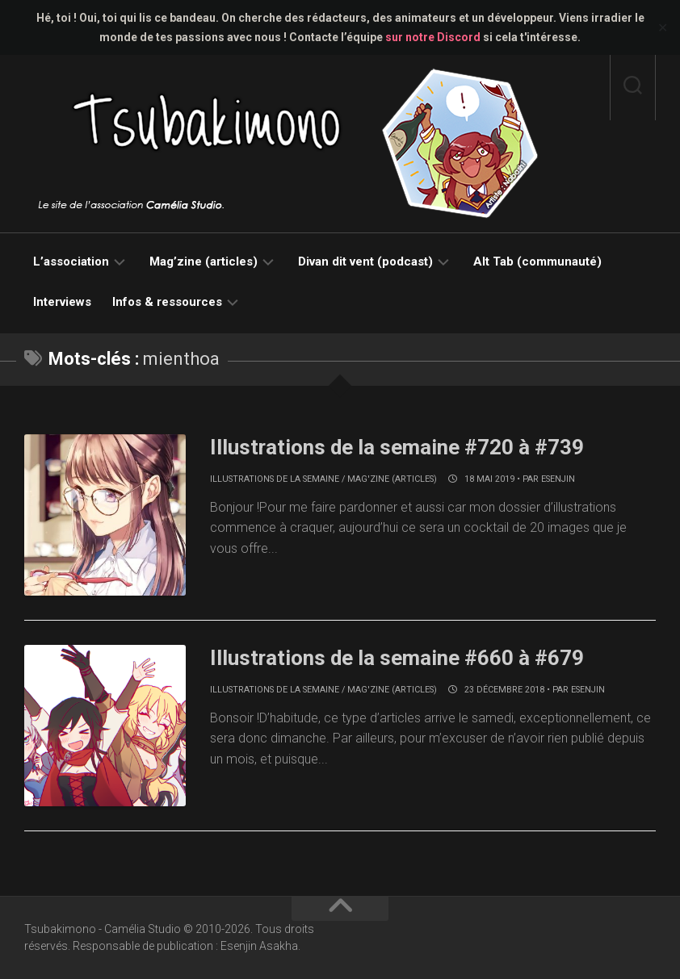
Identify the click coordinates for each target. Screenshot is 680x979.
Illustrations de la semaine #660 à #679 (398, 658)
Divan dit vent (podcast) (365, 261)
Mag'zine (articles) (392, 479)
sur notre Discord (433, 37)
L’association (71, 261)
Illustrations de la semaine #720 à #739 (398, 447)
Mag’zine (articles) (203, 261)
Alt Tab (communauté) (537, 261)
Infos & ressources (167, 302)
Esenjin (558, 479)
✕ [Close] (662, 28)
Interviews (62, 302)
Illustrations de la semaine (274, 479)
